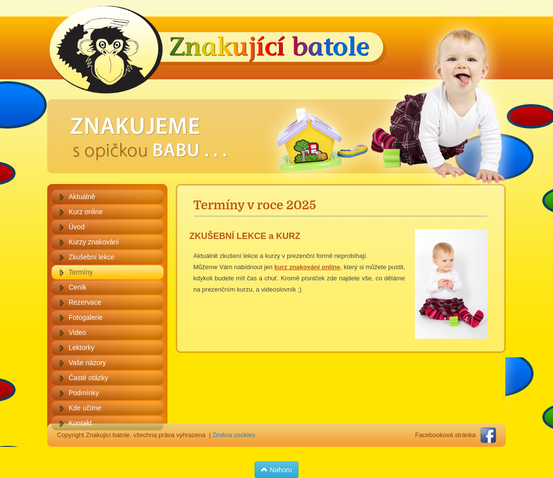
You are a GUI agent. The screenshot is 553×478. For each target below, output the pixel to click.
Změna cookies (233, 435)
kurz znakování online (307, 267)
